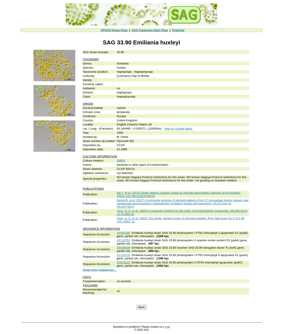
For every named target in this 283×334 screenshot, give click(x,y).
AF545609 (123, 247)
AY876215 (123, 262)
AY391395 (123, 232)
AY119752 (123, 240)
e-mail (166, 326)
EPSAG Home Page (114, 30)
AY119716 (123, 255)
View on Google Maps (178, 128)
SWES (121, 160)
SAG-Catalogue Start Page (150, 30)
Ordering (178, 30)
